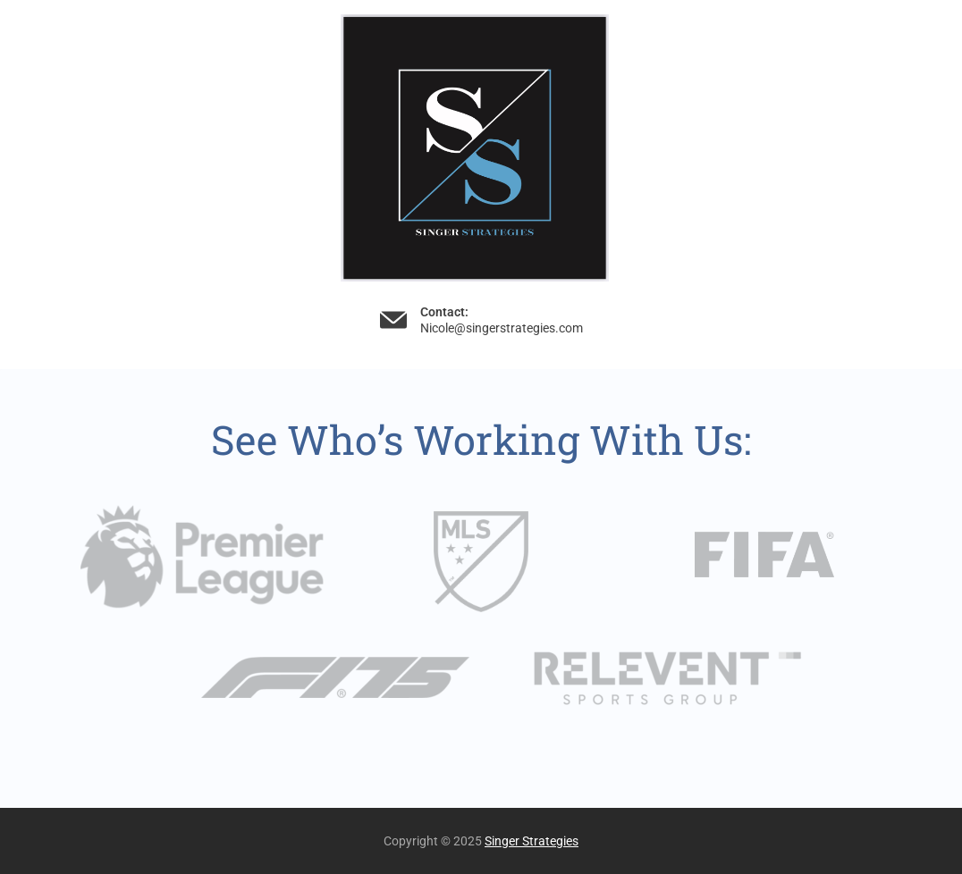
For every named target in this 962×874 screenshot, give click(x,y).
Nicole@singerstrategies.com (501, 328)
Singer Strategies (531, 841)
